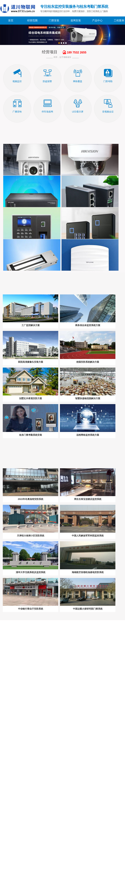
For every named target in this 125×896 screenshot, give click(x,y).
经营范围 (32, 20)
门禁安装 (54, 20)
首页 (10, 20)
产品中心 (97, 20)
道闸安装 (75, 20)
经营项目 (49, 52)
